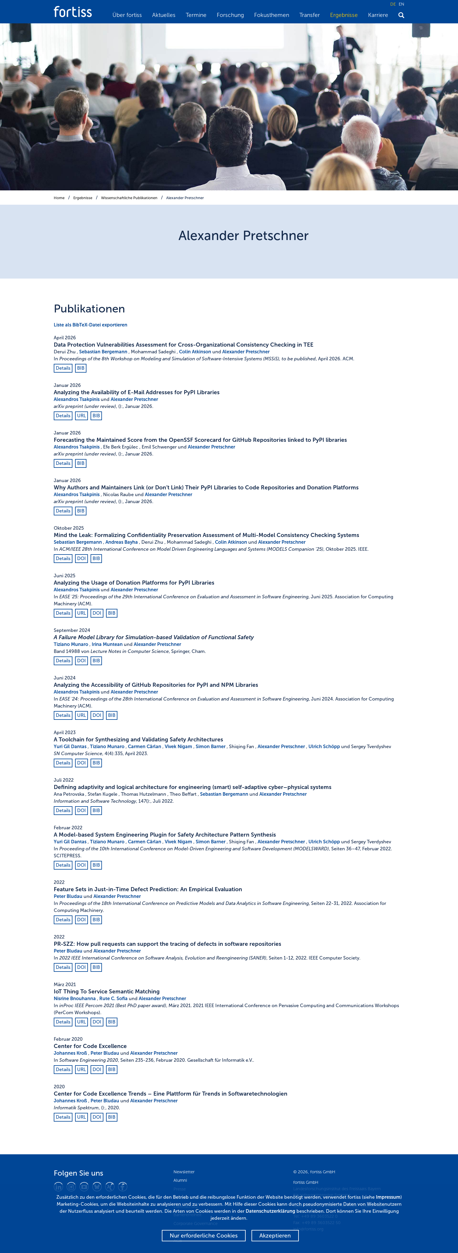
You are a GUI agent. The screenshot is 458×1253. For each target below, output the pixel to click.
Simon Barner (210, 746)
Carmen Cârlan (144, 746)
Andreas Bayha (121, 542)
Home (59, 198)
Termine (196, 15)
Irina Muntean (107, 644)
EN (401, 4)
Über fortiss (127, 15)
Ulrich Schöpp (324, 746)
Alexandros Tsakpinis (77, 399)
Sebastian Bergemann (103, 351)
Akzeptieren (275, 1235)
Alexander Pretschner (185, 198)
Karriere (378, 15)
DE (393, 4)
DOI (81, 558)
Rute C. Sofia (113, 998)
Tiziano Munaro (71, 644)
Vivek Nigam (178, 746)
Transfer (309, 15)
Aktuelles (164, 15)
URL (81, 415)
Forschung (230, 15)
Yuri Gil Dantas (70, 746)
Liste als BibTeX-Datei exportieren (90, 325)
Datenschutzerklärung (270, 1211)
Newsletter (184, 1171)
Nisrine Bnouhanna (75, 998)
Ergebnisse (344, 15)
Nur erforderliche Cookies (204, 1235)
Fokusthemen (271, 15)
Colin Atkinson (195, 351)
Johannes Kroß (70, 1053)
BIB (80, 368)
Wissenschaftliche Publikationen (129, 198)
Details (63, 368)
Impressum (388, 1197)
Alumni (180, 1180)
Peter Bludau (68, 896)
